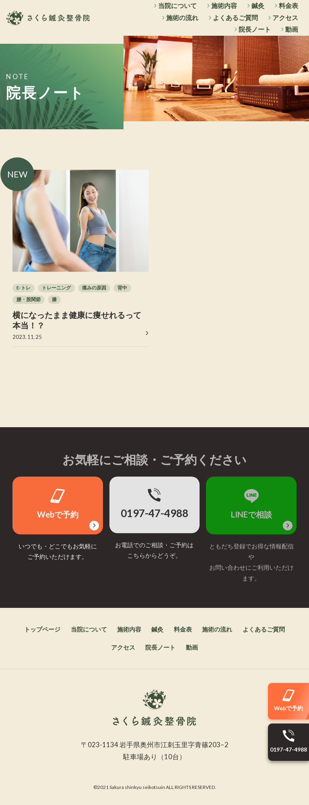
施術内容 (224, 5)
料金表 (288, 5)
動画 (291, 29)
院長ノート (255, 29)
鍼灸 (257, 5)
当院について (177, 5)
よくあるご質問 (235, 17)
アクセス (285, 17)
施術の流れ (182, 17)
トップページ (41, 629)
